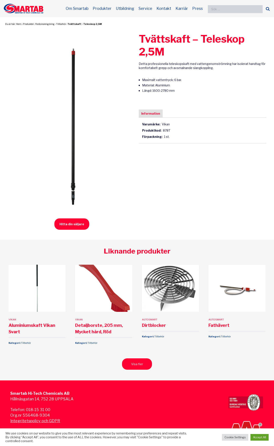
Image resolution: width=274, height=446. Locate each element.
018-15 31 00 (38, 409)
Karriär (182, 8)
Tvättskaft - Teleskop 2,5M (84, 24)
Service (145, 8)
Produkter (102, 8)
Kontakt (163, 8)
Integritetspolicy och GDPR (35, 421)
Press (197, 8)
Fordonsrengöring (45, 24)
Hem (18, 24)
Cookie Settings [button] (235, 437)
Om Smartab (77, 8)
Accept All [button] (259, 437)
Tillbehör (61, 24)
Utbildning (125, 8)
